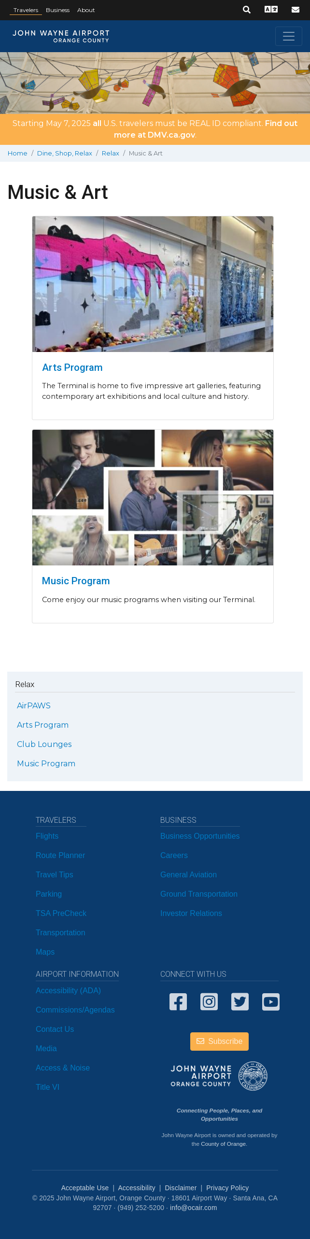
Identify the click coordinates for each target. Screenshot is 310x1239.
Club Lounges (44, 744)
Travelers (26, 10)
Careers (174, 855)
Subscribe (220, 1041)
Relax (110, 153)
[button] (247, 10)
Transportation (60, 933)
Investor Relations (191, 913)
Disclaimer (181, 1188)
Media (46, 1048)
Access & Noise (63, 1068)
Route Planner (60, 855)
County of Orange (223, 1143)
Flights (47, 836)
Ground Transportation (199, 894)
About (86, 10)
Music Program (76, 581)
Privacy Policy (227, 1188)
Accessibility (136, 1188)
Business (58, 10)
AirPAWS (34, 705)
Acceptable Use (85, 1188)
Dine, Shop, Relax (64, 153)
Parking (49, 894)
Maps (45, 952)
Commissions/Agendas (75, 1010)
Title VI (47, 1087)
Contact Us (55, 1029)
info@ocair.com (193, 1207)
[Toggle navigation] (288, 36)
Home (18, 153)
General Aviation (188, 875)
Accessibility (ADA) (68, 990)
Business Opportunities (200, 836)
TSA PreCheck (61, 913)
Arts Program (72, 367)
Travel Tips (54, 875)
